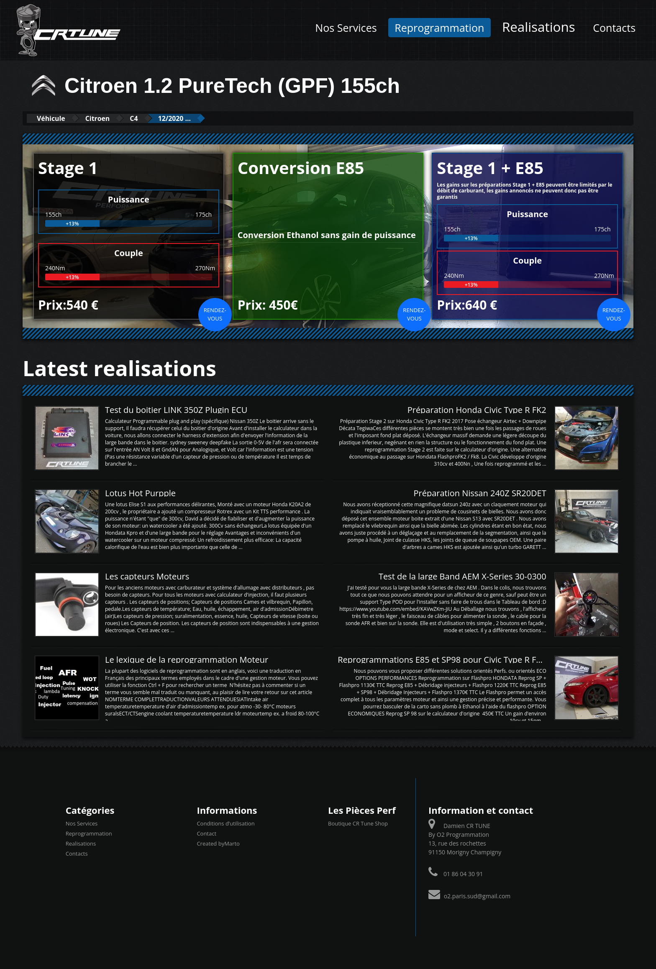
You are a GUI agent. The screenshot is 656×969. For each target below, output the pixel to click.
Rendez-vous (215, 314)
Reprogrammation (439, 28)
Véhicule (54, 118)
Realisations (538, 27)
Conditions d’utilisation (225, 823)
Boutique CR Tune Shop (358, 823)
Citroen (108, 118)
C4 (150, 118)
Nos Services (346, 28)
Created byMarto (218, 843)
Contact (206, 833)
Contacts (614, 28)
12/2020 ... (197, 118)
